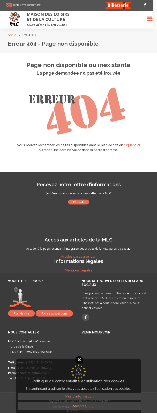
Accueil (12, 35)
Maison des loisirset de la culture (50, 19)
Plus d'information (79, 396)
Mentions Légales (78, 270)
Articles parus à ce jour (78, 256)
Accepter (79, 406)
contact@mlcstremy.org (28, 5)
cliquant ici (132, 145)
